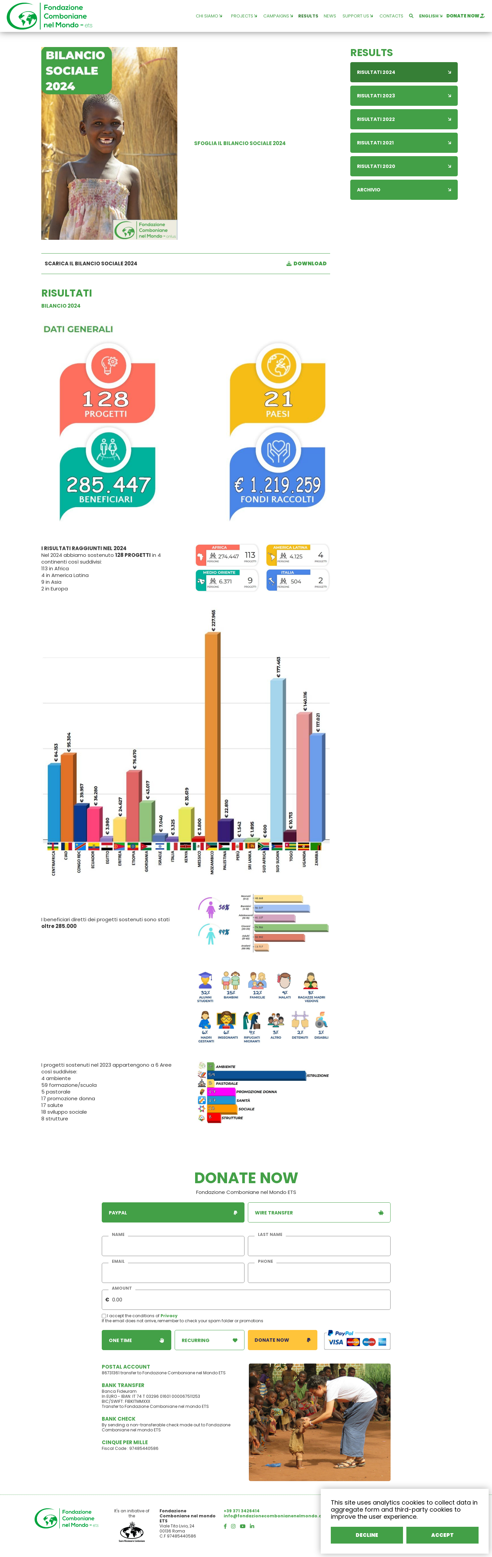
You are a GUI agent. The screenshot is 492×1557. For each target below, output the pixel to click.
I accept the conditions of (131, 1316)
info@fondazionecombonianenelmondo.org (275, 1515)
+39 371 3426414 (242, 1510)
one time (137, 1340)
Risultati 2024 (404, 72)
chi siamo (209, 16)
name (118, 1235)
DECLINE (367, 1535)
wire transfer (319, 1212)
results (308, 16)
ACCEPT (442, 1535)
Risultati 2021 (404, 143)
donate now (465, 16)
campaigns (278, 16)
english (430, 16)
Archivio (404, 190)
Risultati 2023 (404, 96)
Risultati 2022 (404, 119)
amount (122, 1288)
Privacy (169, 1316)
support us (358, 16)
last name (270, 1235)
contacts (391, 16)
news (330, 16)
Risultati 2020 (404, 166)
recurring (209, 1340)
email (118, 1261)
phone (265, 1261)
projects (244, 16)
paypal (173, 1212)
